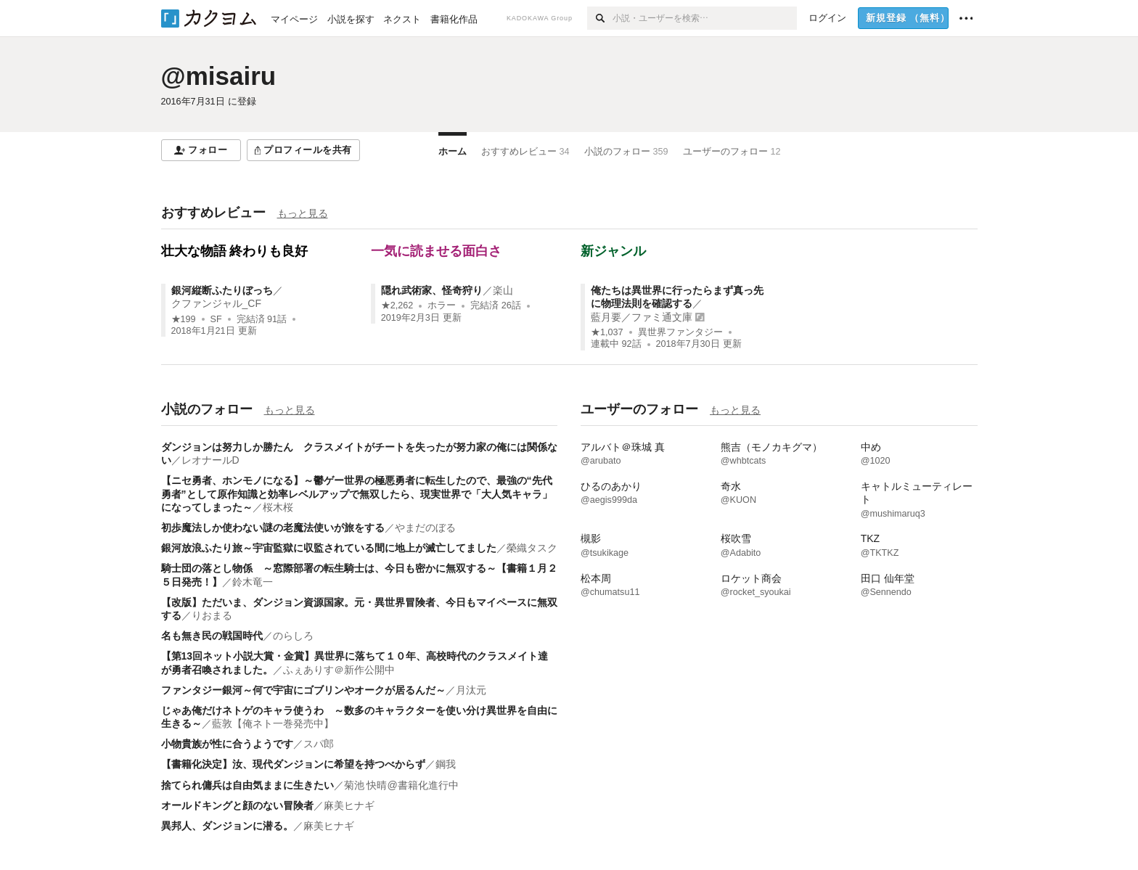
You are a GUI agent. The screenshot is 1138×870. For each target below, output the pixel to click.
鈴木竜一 (252, 582)
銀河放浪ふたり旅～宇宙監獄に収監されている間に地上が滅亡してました (328, 548)
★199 (183, 319)
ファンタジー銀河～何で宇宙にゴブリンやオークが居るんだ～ (303, 690)
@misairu (219, 76)
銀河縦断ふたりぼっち (222, 290)
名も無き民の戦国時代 (212, 635)
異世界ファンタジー (680, 332)
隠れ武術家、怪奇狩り (432, 290)
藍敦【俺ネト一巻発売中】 (273, 723)
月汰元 (471, 690)
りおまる (212, 615)
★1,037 (607, 332)
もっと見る (302, 213)
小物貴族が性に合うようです (227, 744)
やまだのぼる (425, 527)
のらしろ (293, 635)
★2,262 (397, 305)
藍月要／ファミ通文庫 (641, 317)
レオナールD (210, 460)
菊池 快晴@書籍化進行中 (401, 785)
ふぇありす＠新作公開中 (339, 670)
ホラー (441, 305)
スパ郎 (318, 744)
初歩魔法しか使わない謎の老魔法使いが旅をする (273, 527)
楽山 (503, 290)
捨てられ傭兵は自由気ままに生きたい (247, 785)
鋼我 (445, 764)
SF (216, 319)
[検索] (600, 18)
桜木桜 (278, 507)
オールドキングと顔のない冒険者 (237, 805)
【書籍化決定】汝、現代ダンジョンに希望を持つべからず (293, 764)
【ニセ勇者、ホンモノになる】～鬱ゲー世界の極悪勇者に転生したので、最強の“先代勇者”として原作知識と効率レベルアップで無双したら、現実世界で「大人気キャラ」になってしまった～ (356, 493)
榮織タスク (532, 548)
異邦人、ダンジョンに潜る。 (227, 826)
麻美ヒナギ (349, 805)
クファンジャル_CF (216, 303)
